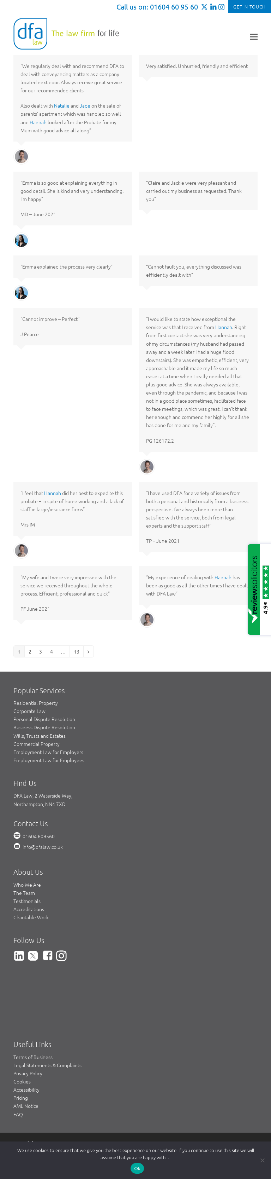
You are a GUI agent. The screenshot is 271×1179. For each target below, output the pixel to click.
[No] (262, 1160)
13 (78, 651)
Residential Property (35, 702)
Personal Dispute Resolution (44, 719)
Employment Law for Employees (48, 760)
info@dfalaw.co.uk (43, 846)
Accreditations (28, 909)
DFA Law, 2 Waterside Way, (42, 795)
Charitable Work (31, 917)
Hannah (38, 122)
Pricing (20, 1097)
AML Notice (25, 1105)
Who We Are (27, 884)
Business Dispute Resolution (44, 727)
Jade (85, 105)
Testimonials (27, 900)
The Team (24, 892)
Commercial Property (36, 743)
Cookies (22, 1081)
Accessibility (26, 1089)
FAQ (18, 1114)
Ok (137, 1168)
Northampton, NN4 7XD (39, 803)
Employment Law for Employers (48, 751)
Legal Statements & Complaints (47, 1065)
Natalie (62, 105)
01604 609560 (39, 836)
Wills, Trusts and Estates (39, 735)
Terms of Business (33, 1056)
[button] (254, 37)
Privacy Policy (27, 1073)
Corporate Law (29, 710)
